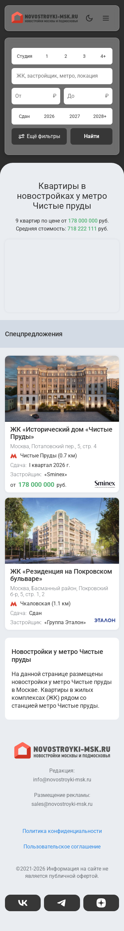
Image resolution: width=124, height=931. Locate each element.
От (18, 96)
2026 (49, 116)
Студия (24, 56)
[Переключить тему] (88, 18)
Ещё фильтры (39, 136)
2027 (74, 116)
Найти (91, 136)
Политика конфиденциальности (62, 831)
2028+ (99, 116)
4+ (103, 56)
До (70, 96)
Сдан (24, 116)
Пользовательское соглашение (62, 846)
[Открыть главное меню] (104, 18)
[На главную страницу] (45, 21)
